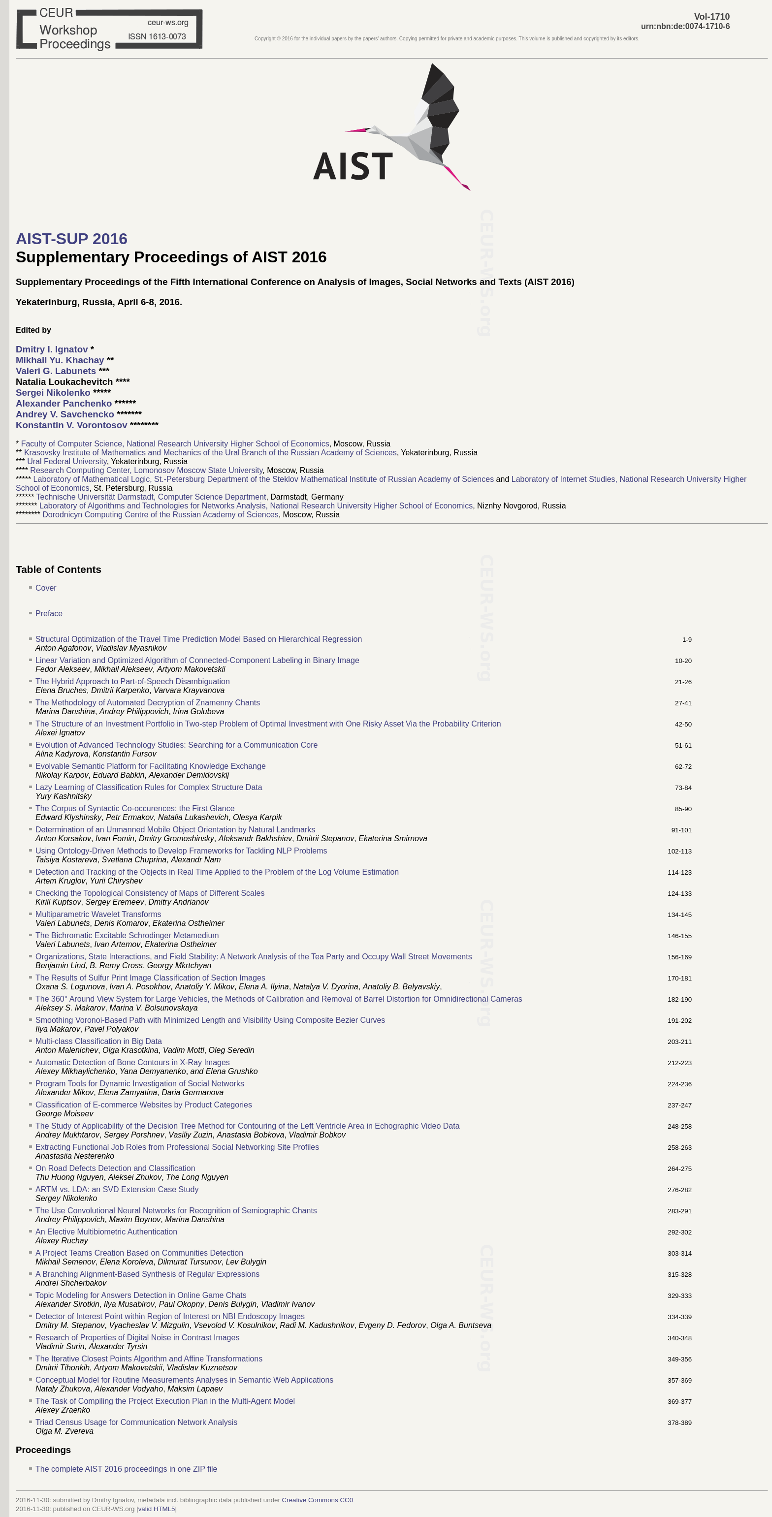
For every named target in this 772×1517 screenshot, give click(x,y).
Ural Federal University (67, 461)
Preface (49, 613)
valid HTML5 (156, 1509)
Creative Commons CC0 (317, 1500)
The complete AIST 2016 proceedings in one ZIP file (126, 1469)
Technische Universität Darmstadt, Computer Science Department (151, 497)
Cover (46, 588)
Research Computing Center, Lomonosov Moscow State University (146, 470)
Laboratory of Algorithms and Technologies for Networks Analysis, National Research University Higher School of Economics (256, 506)
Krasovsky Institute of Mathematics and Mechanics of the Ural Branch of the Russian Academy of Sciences (210, 452)
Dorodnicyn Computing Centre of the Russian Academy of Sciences (160, 514)
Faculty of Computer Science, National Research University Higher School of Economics (175, 444)
